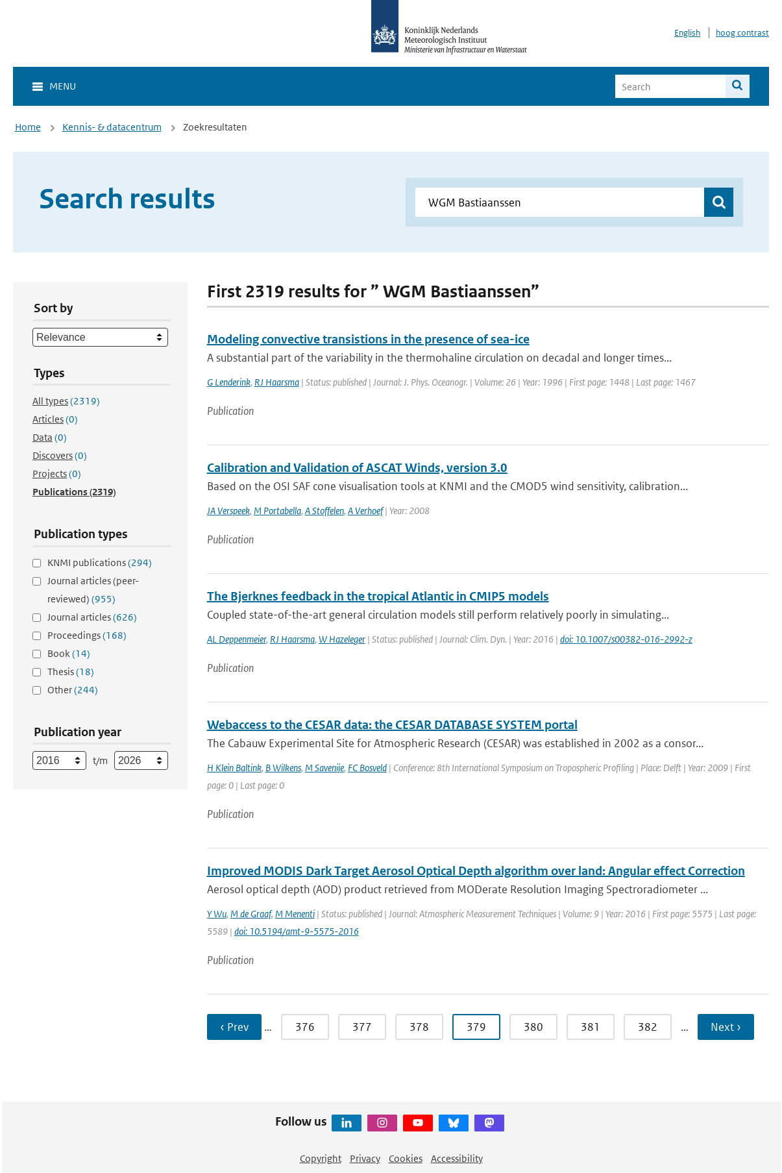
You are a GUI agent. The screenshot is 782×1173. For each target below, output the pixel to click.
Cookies (405, 1158)
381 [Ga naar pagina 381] (590, 1027)
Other (72, 690)
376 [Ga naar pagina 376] (305, 1027)
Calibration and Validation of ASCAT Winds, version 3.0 (357, 467)
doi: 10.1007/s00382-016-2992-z (626, 639)
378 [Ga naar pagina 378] (419, 1027)
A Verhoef (365, 510)
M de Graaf (250, 914)
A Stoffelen (324, 510)
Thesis (70, 671)
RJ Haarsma (276, 382)
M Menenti (295, 914)
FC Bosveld (367, 767)
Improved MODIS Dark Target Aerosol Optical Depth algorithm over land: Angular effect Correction (476, 870)
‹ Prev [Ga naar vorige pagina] (234, 1027)
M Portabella (277, 510)
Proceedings (87, 635)
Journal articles (92, 617)
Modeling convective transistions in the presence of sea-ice (368, 339)
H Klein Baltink (234, 767)
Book (68, 653)
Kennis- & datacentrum (112, 127)
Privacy (365, 1158)
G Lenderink (228, 382)
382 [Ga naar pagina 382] (647, 1027)
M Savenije (324, 767)
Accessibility (457, 1158)
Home (28, 127)
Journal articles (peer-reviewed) (93, 589)
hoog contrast (742, 32)
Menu (62, 86)
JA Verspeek (228, 510)
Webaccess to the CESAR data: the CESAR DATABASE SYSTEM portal (392, 724)
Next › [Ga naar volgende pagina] (726, 1027)
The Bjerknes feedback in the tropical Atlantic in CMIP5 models (378, 596)
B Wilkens (283, 767)
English (687, 32)
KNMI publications (99, 562)
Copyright (320, 1158)
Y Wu (216, 914)
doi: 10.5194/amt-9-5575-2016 (296, 931)
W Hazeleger (342, 639)
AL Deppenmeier (236, 639)
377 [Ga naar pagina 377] (362, 1027)
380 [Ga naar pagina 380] (533, 1027)
